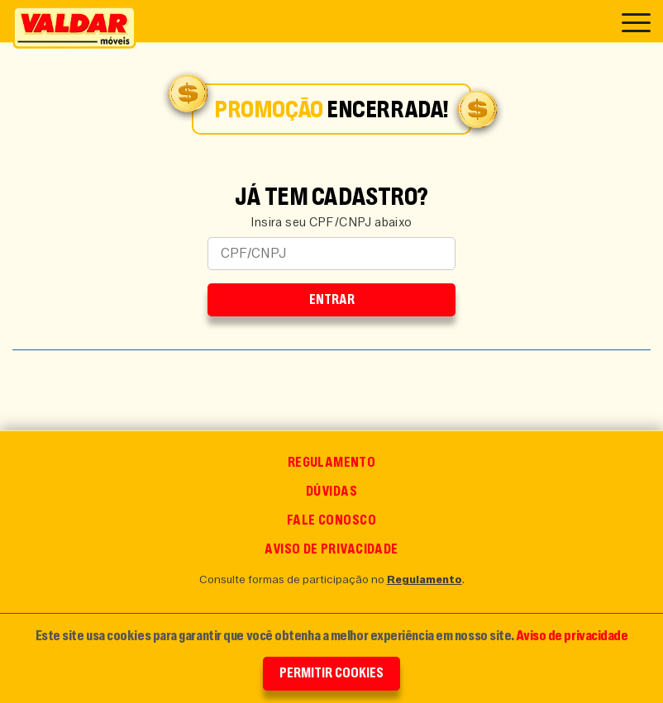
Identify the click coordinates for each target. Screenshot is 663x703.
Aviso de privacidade (571, 635)
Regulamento (332, 462)
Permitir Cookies (331, 673)
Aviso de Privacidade (331, 549)
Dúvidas (331, 491)
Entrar (332, 299)
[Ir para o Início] (74, 27)
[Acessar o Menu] (636, 21)
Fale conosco (331, 520)
